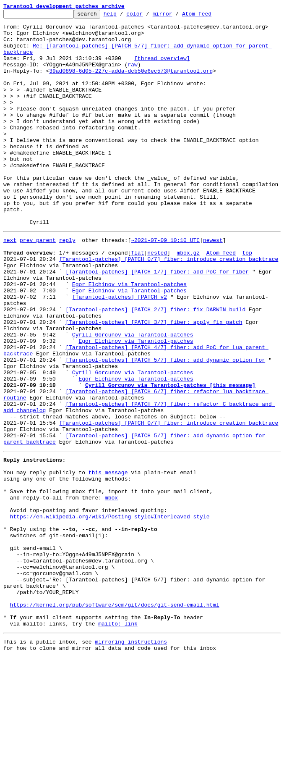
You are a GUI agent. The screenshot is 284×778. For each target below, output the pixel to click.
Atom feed (209, 16)
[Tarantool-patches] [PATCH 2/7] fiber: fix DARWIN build (155, 367)
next (9, 284)
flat (137, 299)
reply (67, 284)
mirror (175, 16)
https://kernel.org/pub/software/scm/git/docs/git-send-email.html (114, 719)
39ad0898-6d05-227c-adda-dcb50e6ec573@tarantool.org (131, 83)
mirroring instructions (131, 761)
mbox (111, 590)
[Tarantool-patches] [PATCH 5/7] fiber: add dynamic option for (165, 427)
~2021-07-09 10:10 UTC (165, 284)
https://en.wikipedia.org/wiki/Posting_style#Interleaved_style (110, 613)
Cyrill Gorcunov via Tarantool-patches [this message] (170, 458)
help (123, 16)
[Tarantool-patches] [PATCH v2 (119, 352)
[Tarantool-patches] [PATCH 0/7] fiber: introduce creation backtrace (169, 306)
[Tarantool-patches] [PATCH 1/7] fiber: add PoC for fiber (157, 322)
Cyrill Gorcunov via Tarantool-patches (132, 397)
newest (213, 284)
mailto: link (118, 742)
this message (108, 560)
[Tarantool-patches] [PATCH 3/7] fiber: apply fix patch (153, 382)
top (247, 299)
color (147, 16)
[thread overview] (162, 68)
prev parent (38, 284)
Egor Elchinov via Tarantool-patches (129, 337)
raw (132, 75)
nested (157, 299)
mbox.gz (188, 299)
